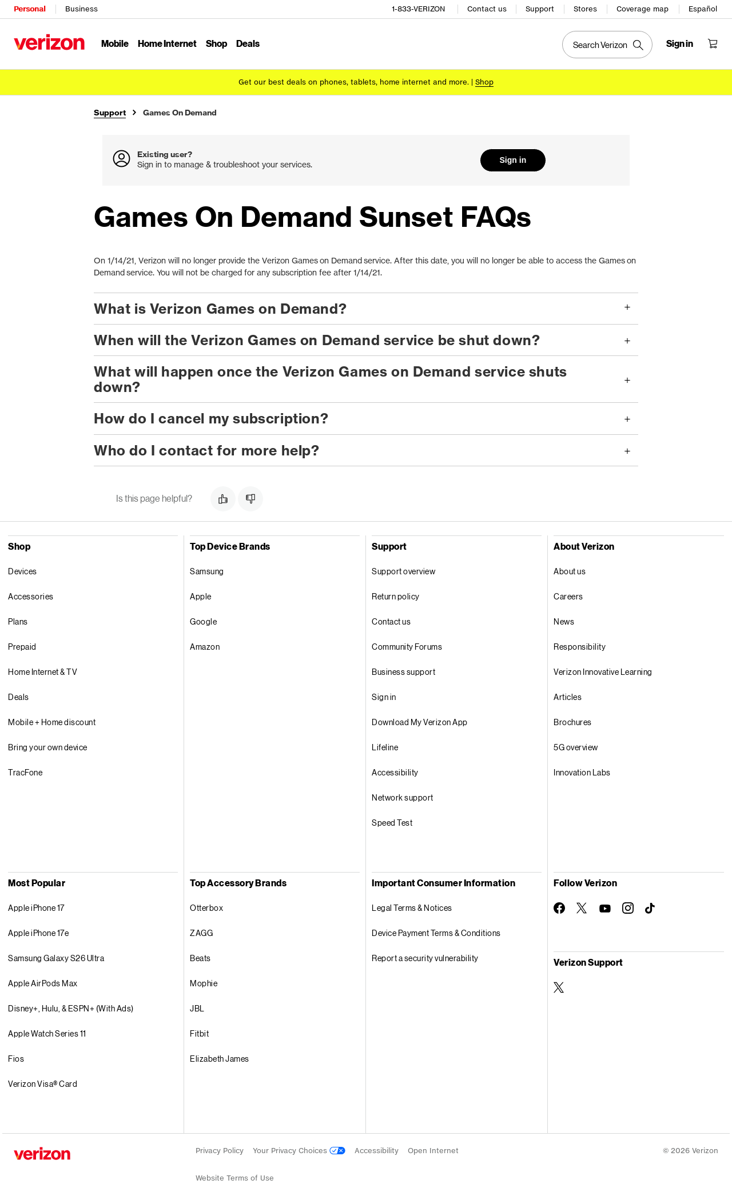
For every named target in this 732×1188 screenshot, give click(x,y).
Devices (22, 570)
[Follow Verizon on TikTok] (651, 908)
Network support (402, 797)
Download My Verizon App (420, 721)
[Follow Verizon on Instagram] (628, 907)
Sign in (513, 160)
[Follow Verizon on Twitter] (582, 907)
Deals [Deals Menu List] (248, 43)
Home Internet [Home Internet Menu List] (167, 43)
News (564, 621)
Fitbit (199, 1033)
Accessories (31, 596)
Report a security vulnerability (425, 957)
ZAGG (201, 932)
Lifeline (385, 746)
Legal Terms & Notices (412, 907)
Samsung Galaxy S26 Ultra (56, 957)
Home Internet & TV (42, 671)
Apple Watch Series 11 (47, 1033)
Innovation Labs (582, 772)
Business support (403, 671)
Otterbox (206, 907)
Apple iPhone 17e (38, 932)
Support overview (403, 570)
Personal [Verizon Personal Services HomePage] (29, 9)
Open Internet (433, 1150)
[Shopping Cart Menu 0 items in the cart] (712, 43)
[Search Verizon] (607, 44)
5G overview (576, 746)
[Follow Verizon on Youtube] (605, 908)
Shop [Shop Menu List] (216, 43)
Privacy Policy (220, 1150)
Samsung (207, 570)
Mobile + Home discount (52, 721)
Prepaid (22, 646)
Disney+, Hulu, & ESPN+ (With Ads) (71, 1008)
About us (570, 570)
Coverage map (642, 9)
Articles (568, 696)
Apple (201, 596)
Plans (18, 621)
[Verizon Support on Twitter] (559, 987)
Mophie (203, 982)
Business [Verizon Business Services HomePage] (81, 9)
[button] (366, 308)
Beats (200, 957)
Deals (18, 696)
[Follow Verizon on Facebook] (559, 907)
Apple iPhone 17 (36, 907)
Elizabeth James (219, 1058)
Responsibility (580, 646)
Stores (585, 9)
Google (203, 621)
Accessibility (395, 772)
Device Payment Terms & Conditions (436, 932)
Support (540, 9)
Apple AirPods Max (43, 982)
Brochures (573, 721)
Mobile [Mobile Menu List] (115, 43)
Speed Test (392, 822)
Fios (16, 1058)
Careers (568, 596)
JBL (197, 1008)
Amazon (205, 646)
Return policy (396, 596)
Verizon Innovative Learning (603, 671)
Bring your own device (47, 746)
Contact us (487, 9)
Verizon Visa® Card (42, 1083)
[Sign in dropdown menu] (679, 43)
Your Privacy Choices (299, 1150)
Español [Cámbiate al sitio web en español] (703, 9)
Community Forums (407, 646)
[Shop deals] (484, 81)
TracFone (25, 772)
